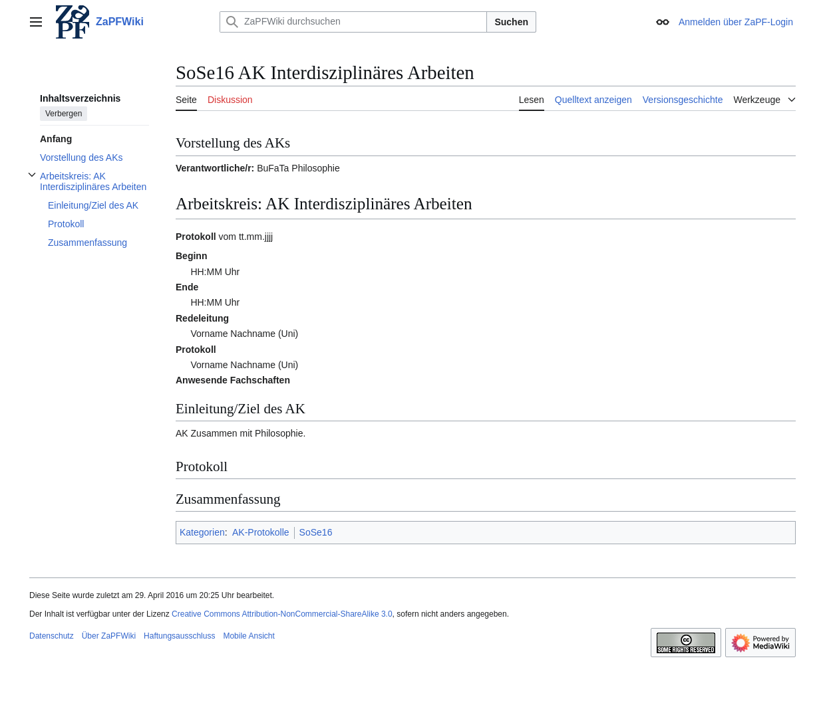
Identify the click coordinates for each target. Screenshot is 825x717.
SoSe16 (316, 532)
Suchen (511, 22)
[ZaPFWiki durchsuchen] (353, 22)
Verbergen (63, 113)
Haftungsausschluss (179, 636)
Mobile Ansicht (248, 636)
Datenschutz (51, 636)
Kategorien (202, 532)
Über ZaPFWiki (109, 636)
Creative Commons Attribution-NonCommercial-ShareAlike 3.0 (282, 614)
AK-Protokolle (260, 532)
